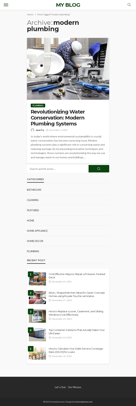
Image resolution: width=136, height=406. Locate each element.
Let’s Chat (60, 387)
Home (30, 220)
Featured (33, 210)
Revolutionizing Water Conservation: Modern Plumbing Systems (58, 118)
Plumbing (38, 105)
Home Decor (35, 241)
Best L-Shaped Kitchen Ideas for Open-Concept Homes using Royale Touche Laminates (77, 294)
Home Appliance (37, 230)
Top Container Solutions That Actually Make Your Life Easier (77, 331)
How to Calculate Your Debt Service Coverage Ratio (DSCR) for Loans (76, 350)
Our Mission (74, 387)
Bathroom (34, 189)
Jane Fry (40, 130)
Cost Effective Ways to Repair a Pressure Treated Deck (77, 276)
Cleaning (33, 200)
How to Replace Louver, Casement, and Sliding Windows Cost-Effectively (76, 313)
